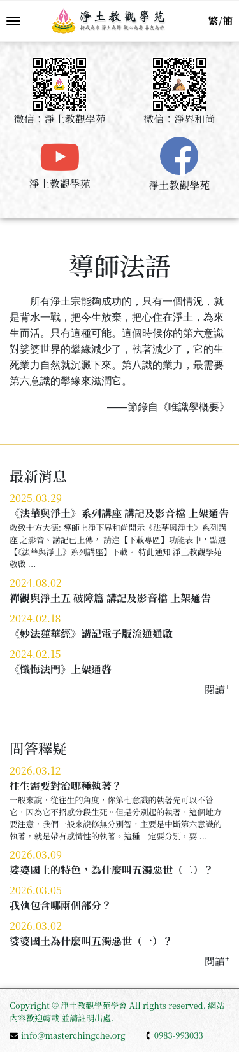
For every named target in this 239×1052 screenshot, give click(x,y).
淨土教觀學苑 (60, 183)
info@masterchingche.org (68, 1035)
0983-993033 (174, 1035)
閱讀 (217, 689)
